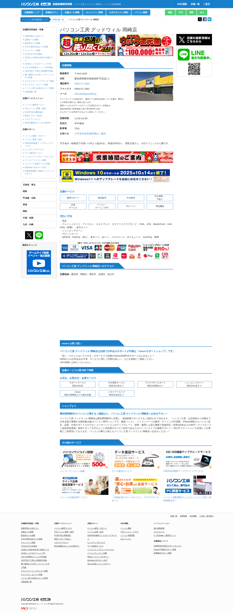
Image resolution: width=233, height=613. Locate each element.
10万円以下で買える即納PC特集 (39, 71)
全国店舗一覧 (58, 19)
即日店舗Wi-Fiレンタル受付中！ (39, 123)
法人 (202, 12)
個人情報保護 (159, 528)
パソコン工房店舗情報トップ (34, 19)
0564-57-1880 (81, 83)
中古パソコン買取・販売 (35, 108)
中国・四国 (28, 218)
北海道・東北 (29, 184)
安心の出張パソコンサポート (99, 564)
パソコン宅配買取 (128, 535)
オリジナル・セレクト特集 (36, 84)
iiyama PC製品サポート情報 (165, 549)
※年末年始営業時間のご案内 (90, 133)
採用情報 (183, 516)
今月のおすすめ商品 (33, 54)
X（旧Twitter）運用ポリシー (165, 535)
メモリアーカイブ (32, 119)
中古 (181, 12)
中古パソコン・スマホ (129, 532)
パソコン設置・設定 (33, 139)
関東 (25, 191)
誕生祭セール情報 (32, 43)
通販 (170, 12)
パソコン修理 (141, 12)
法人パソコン (126, 539)
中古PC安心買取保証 (34, 112)
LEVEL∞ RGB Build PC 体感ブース (35, 550)
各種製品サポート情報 (163, 553)
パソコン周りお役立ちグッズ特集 (39, 88)
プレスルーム (159, 532)
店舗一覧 (195, 4)
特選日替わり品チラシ (34, 36)
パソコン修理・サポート (35, 136)
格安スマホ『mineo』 (34, 116)
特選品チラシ (52, 12)
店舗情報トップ (31, 12)
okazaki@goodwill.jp (85, 93)
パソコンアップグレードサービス (39, 156)
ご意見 (206, 4)
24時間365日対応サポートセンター (168, 546)
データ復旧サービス (33, 153)
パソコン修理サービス (34, 105)
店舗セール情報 (72, 12)
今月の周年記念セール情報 (36, 47)
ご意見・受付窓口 (206, 516)
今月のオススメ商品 (118, 12)
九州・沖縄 (28, 224)
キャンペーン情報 (94, 12)
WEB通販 (182, 4)
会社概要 (193, 516)
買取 (191, 12)
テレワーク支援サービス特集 (37, 164)
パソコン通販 (126, 528)
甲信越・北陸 (29, 198)
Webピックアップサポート (98, 557)
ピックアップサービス (34, 149)
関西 (25, 211)
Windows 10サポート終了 (36, 167)
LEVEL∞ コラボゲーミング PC (38, 64)
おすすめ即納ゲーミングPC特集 (39, 67)
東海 (25, 204)
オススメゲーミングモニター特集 (39, 81)
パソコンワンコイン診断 (35, 160)
